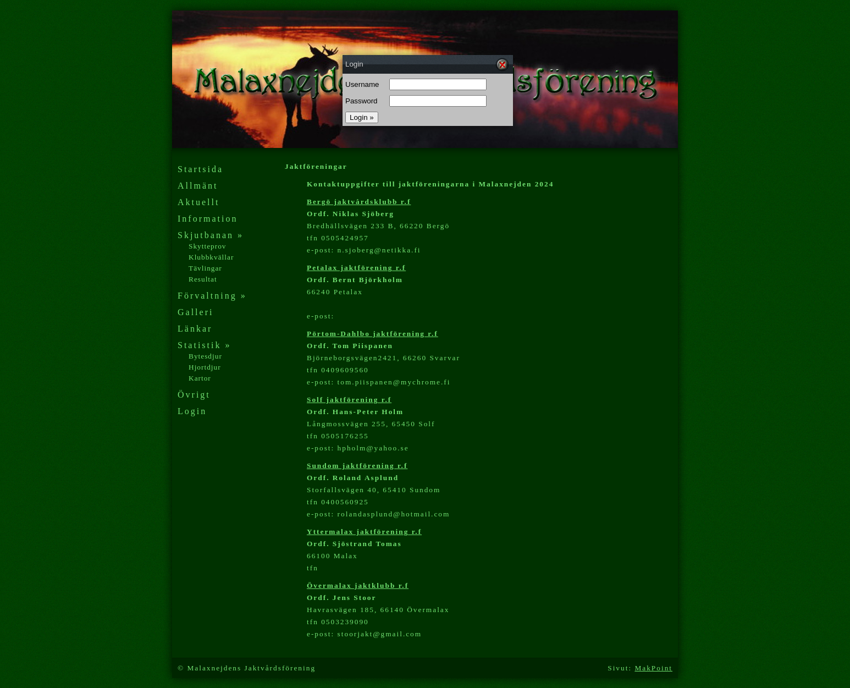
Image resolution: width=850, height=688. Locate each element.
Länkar (195, 328)
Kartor (200, 378)
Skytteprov (208, 246)
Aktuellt (198, 202)
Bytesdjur (205, 356)
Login (192, 411)
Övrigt (194, 394)
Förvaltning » (212, 295)
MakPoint (653, 668)
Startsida (200, 169)
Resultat (203, 279)
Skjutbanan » (211, 235)
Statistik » (204, 345)
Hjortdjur (205, 367)
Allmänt (198, 185)
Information (208, 218)
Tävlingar (205, 268)
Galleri (195, 312)
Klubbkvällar (211, 257)
